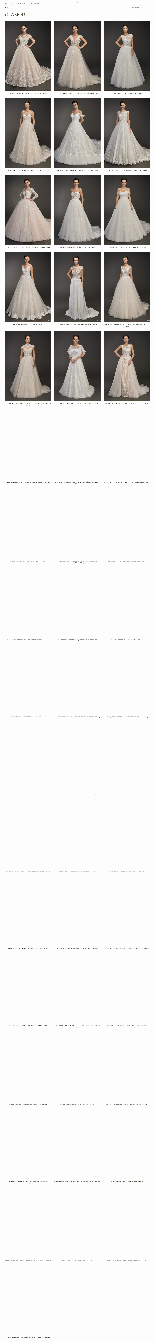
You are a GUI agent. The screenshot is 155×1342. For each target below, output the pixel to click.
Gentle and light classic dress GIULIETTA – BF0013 (127, 1260)
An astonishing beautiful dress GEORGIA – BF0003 (77, 948)
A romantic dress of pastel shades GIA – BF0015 (127, 561)
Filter (8, 7)
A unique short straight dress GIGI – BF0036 (28, 794)
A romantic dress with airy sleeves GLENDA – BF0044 (28, 640)
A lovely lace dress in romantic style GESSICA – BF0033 (127, 403)
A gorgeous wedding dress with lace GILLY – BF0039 (77, 403)
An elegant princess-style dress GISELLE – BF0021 (126, 1025)
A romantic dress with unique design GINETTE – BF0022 (77, 640)
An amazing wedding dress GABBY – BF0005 (127, 871)
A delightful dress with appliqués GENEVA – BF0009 (77, 170)
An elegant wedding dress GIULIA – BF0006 (77, 1104)
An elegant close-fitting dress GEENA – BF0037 (28, 1025)
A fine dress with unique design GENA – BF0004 (127, 247)
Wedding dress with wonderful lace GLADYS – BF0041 (28, 1337)
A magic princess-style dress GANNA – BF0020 (28, 561)
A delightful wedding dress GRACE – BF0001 (77, 247)
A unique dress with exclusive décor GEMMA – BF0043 (126, 717)
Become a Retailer (34, 3)
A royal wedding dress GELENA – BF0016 (127, 640)
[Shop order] (141, 7)
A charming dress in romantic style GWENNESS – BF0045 (77, 93)
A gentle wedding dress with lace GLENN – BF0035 (77, 324)
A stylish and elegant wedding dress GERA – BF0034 (28, 717)
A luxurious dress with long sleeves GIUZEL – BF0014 (28, 482)
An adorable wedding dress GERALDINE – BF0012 (28, 93)
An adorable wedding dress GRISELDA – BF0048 (77, 871)
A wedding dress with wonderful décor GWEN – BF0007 (28, 871)
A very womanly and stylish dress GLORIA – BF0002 (126, 794)
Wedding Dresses (8, 3)
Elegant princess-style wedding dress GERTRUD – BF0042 (28, 1260)
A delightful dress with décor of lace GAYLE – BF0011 (127, 170)
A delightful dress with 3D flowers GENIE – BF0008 (28, 170)
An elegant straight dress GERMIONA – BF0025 (28, 1104)
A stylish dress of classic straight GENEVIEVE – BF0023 (77, 717)
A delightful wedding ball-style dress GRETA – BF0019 (28, 247)
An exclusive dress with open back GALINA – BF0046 (126, 1104)
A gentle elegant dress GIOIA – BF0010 (28, 324)
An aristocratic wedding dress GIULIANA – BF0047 (28, 948)
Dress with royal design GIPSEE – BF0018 (127, 1181)
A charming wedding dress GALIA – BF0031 (127, 93)
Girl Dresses (21, 3)
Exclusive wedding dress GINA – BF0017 (77, 1260)
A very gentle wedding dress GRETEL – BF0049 (77, 794)
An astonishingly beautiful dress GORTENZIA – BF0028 (127, 948)
